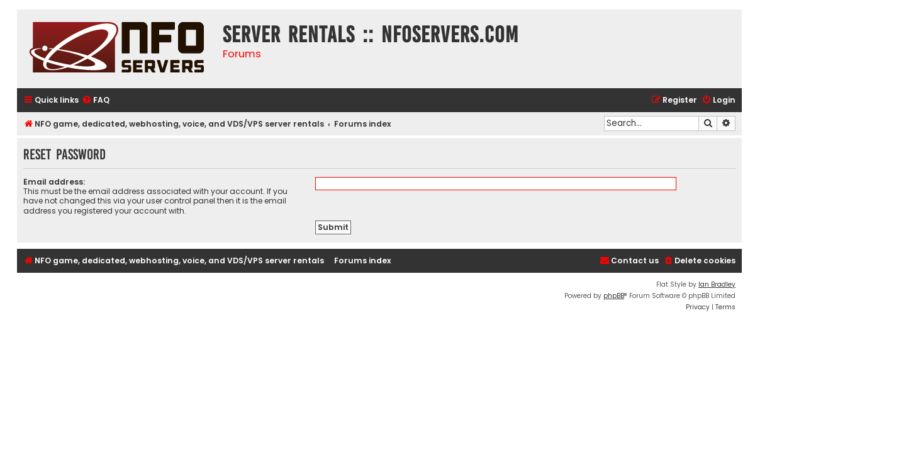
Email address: (54, 181)
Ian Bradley (716, 284)
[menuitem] (95, 100)
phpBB (613, 296)
